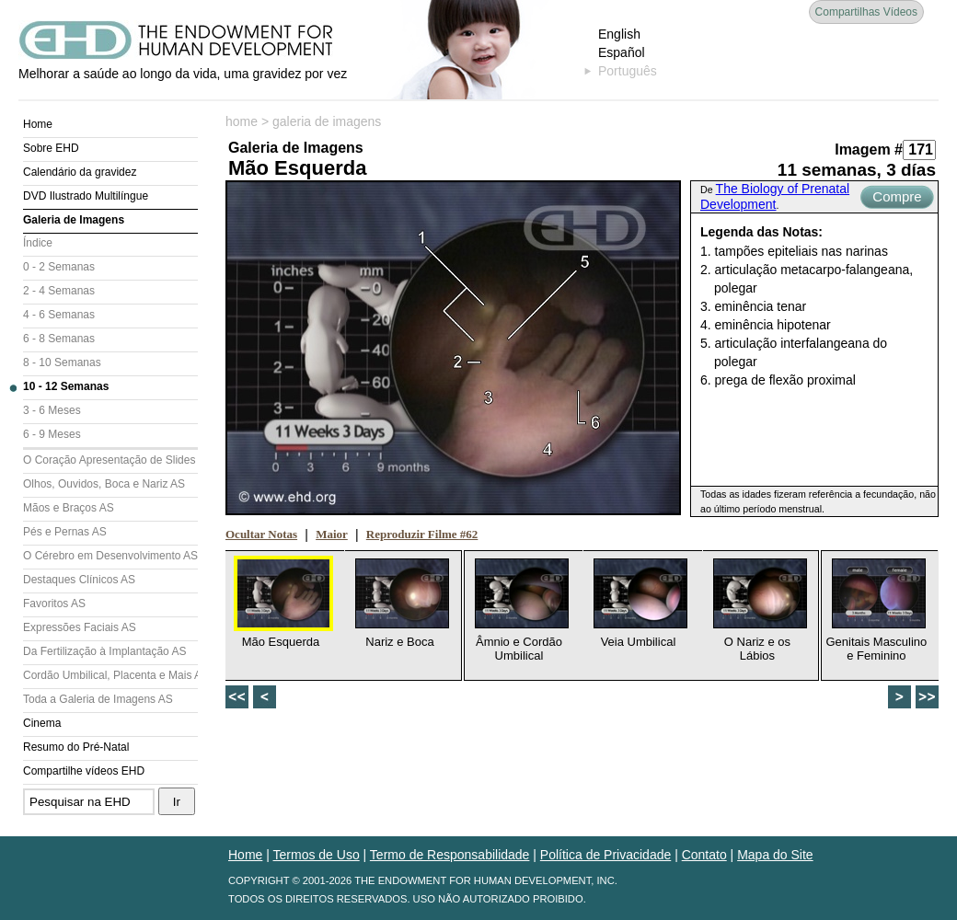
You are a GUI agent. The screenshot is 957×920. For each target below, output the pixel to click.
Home (37, 124)
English (619, 34)
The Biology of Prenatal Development (774, 196)
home (241, 121)
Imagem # (869, 149)
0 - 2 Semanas (59, 266)
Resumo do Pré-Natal (76, 747)
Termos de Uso (316, 854)
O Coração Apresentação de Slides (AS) (110, 460)
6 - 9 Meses (52, 434)
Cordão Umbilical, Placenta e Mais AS (110, 675)
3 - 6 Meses (52, 410)
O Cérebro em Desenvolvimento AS (110, 555)
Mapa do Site (775, 854)
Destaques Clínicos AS (79, 579)
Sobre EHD (51, 148)
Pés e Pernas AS (65, 531)
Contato (704, 854)
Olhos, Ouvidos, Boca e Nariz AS (104, 483)
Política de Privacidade (605, 854)
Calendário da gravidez (79, 172)
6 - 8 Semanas (59, 338)
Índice (37, 242)
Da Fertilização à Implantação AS (104, 651)
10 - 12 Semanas (66, 386)
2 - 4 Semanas (59, 290)
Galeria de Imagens (73, 219)
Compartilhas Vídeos (866, 12)
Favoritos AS (54, 603)
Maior (332, 534)
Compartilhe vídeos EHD (83, 771)
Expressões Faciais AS (79, 627)
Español (621, 52)
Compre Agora (896, 199)
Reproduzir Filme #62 (422, 534)
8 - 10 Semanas (62, 362)
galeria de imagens (326, 121)
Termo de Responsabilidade (450, 854)
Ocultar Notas (261, 534)
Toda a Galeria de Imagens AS (98, 699)
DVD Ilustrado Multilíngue (85, 196)
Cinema (42, 723)
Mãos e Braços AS (68, 507)
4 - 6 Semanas (59, 314)
